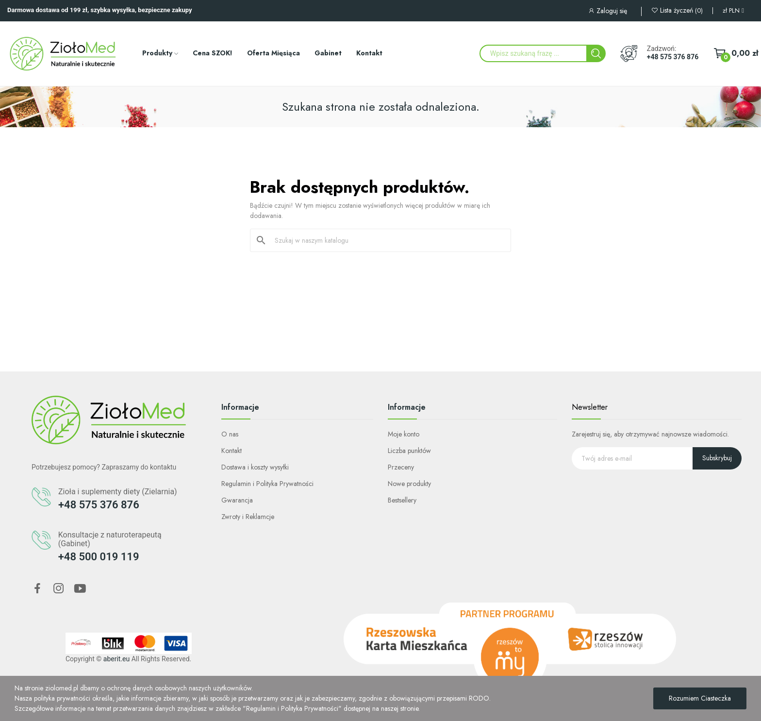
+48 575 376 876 (672, 56)
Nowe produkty (409, 483)
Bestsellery (402, 500)
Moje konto (403, 434)
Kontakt (231, 450)
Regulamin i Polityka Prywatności (267, 483)
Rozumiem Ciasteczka (700, 698)
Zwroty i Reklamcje (247, 516)
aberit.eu (116, 659)
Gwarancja (237, 500)
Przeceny (401, 467)
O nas (229, 434)
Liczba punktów (409, 450)
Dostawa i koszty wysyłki (255, 467)
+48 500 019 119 (98, 557)
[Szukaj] (386, 240)
